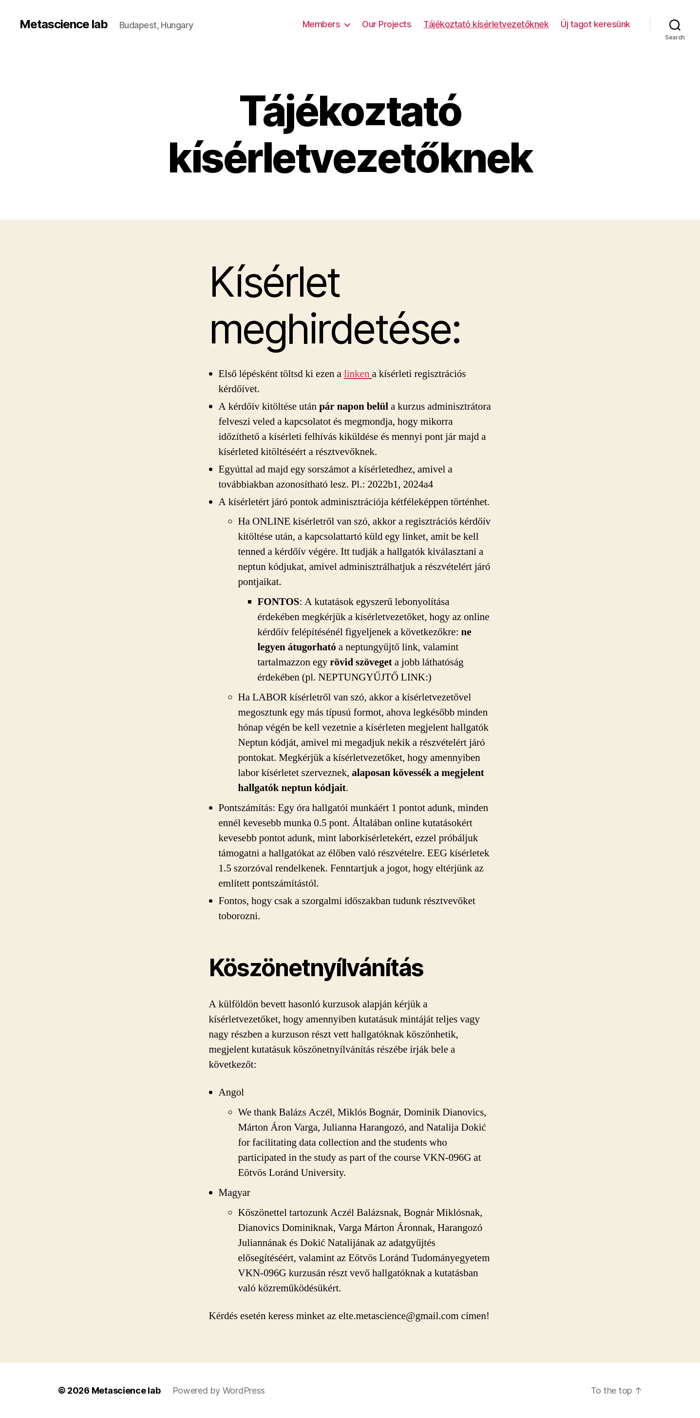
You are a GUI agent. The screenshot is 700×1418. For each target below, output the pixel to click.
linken (358, 373)
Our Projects (386, 24)
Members (322, 24)
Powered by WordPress (218, 1390)
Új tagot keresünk (595, 24)
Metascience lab (63, 24)
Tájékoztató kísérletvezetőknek (486, 24)
